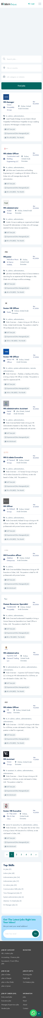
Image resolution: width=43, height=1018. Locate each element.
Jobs (24, 997)
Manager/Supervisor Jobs (10, 1005)
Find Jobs (21, 85)
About (25, 1005)
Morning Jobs (27, 974)
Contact (25, 1008)
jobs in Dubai (5, 974)
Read (25, 1001)
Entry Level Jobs (6, 997)
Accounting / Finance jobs (10, 957)
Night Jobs (26, 978)
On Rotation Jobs (28, 982)
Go (35, 933)
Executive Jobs (6, 1001)
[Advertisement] (21, 30)
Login (31, 4)
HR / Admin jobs (7, 953)
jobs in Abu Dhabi (7, 982)
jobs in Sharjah (6, 978)
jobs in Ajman (6, 986)
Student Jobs (5, 1008)
